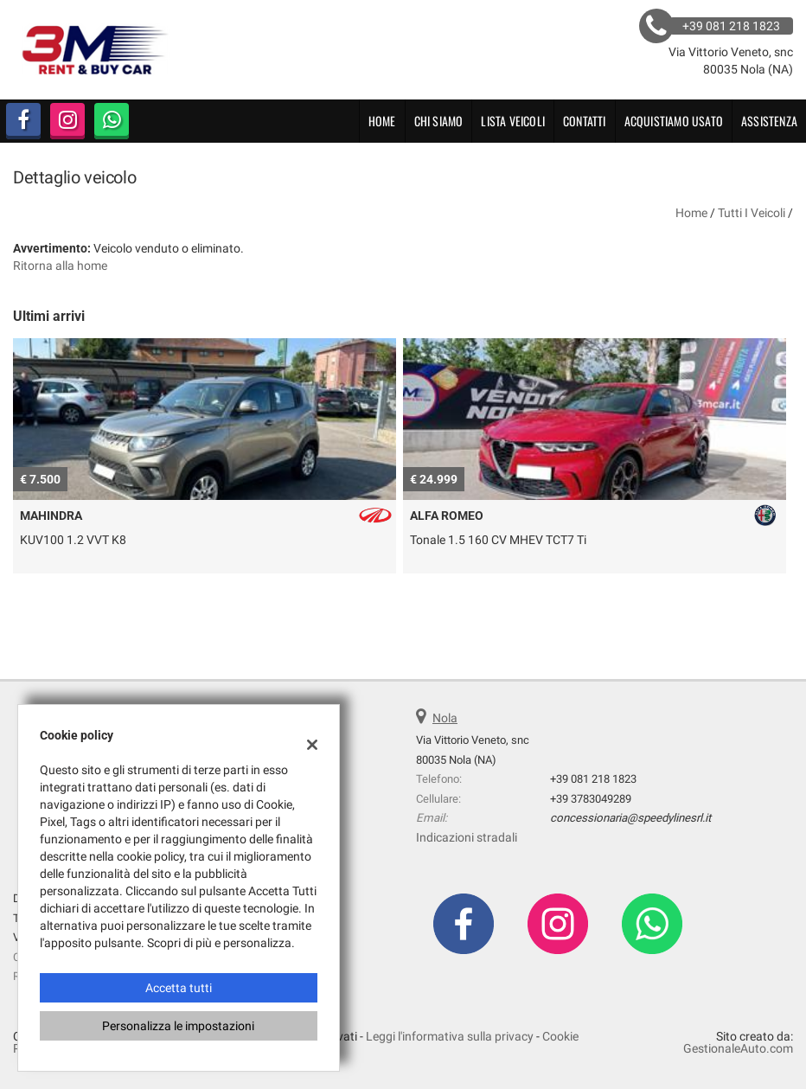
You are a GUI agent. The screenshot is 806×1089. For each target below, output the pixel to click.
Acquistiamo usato (673, 121)
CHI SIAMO (439, 121)
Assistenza (769, 121)
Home (382, 121)
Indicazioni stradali (466, 837)
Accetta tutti (178, 988)
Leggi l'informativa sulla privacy (450, 1036)
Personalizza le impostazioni (178, 1026)
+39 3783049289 (590, 798)
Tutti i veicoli (751, 213)
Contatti (584, 121)
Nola (444, 718)
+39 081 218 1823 (593, 778)
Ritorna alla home (60, 265)
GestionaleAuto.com (738, 1048)
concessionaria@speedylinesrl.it (630, 817)
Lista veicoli (513, 121)
